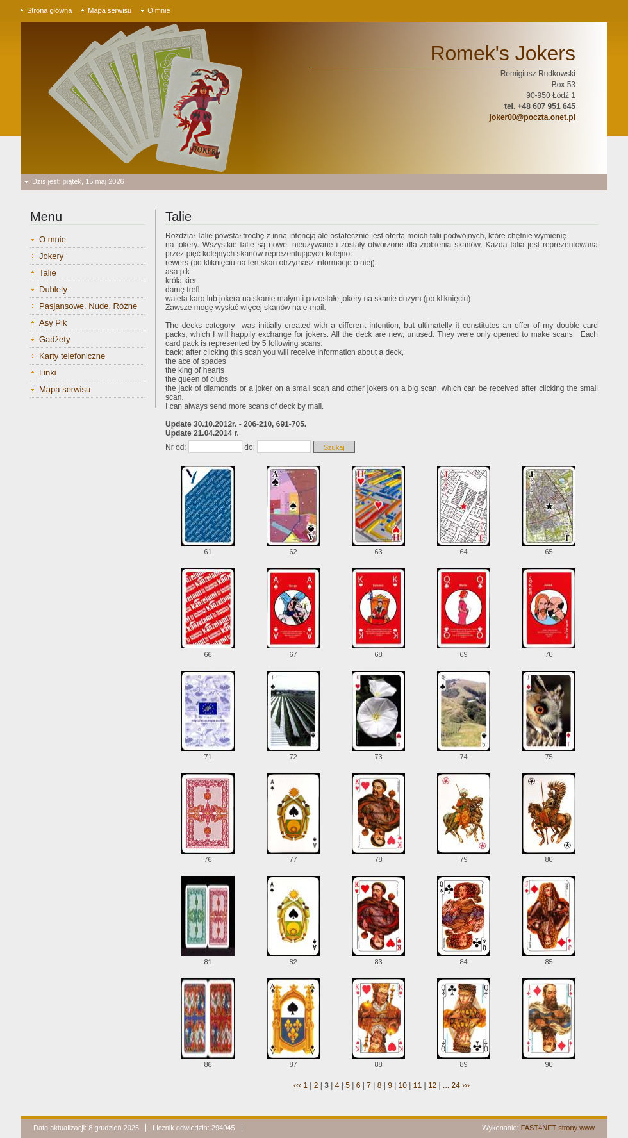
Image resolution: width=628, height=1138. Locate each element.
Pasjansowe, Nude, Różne (88, 306)
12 (432, 1085)
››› (465, 1085)
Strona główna (49, 10)
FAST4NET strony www (558, 1128)
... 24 (451, 1085)
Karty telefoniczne (72, 356)
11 (417, 1085)
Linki (47, 372)
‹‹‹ (297, 1085)
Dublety (53, 289)
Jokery (51, 256)
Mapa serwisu (109, 10)
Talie (47, 272)
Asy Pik (53, 322)
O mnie (158, 10)
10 (403, 1085)
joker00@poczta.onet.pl (532, 117)
